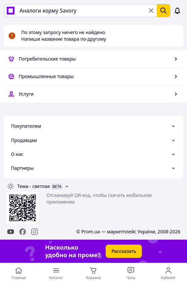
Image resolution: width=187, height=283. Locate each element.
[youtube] (11, 232)
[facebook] (23, 232)
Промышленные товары (46, 76)
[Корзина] (93, 273)
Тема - (33, 186)
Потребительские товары (47, 59)
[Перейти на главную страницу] (19, 273)
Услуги (26, 94)
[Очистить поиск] (151, 10)
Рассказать (123, 251)
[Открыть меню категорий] (56, 273)
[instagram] (35, 232)
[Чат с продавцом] (131, 273)
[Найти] (163, 10)
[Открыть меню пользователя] (168, 273)
